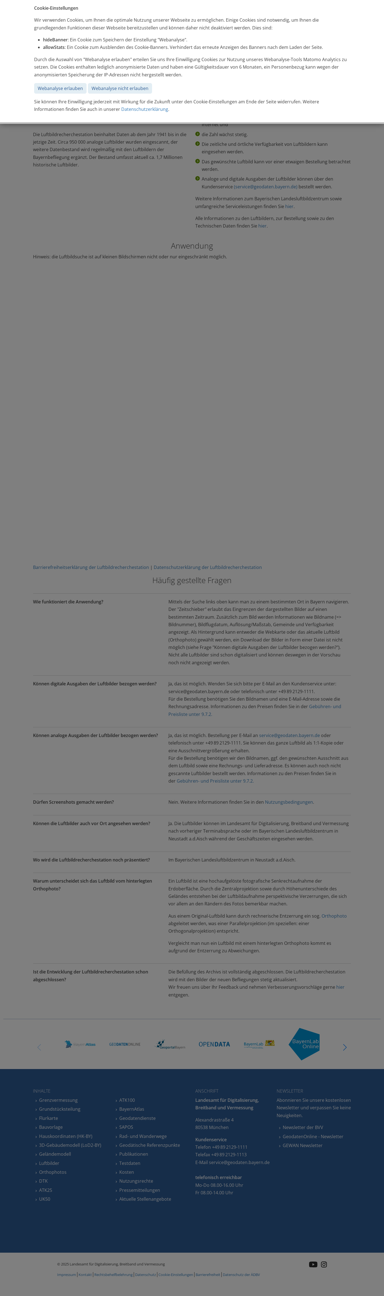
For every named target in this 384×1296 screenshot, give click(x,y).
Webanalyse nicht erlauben (120, 88)
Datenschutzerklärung (144, 109)
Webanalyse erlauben (60, 88)
